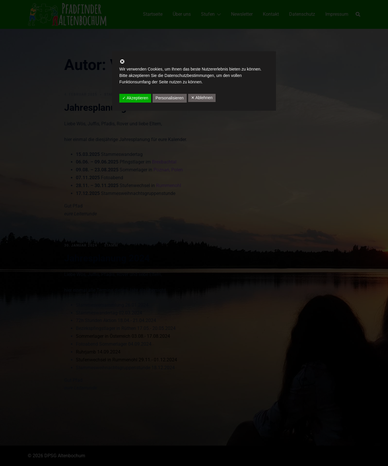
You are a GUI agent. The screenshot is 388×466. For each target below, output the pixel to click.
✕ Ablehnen (202, 97)
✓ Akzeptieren (135, 98)
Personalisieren (169, 98)
